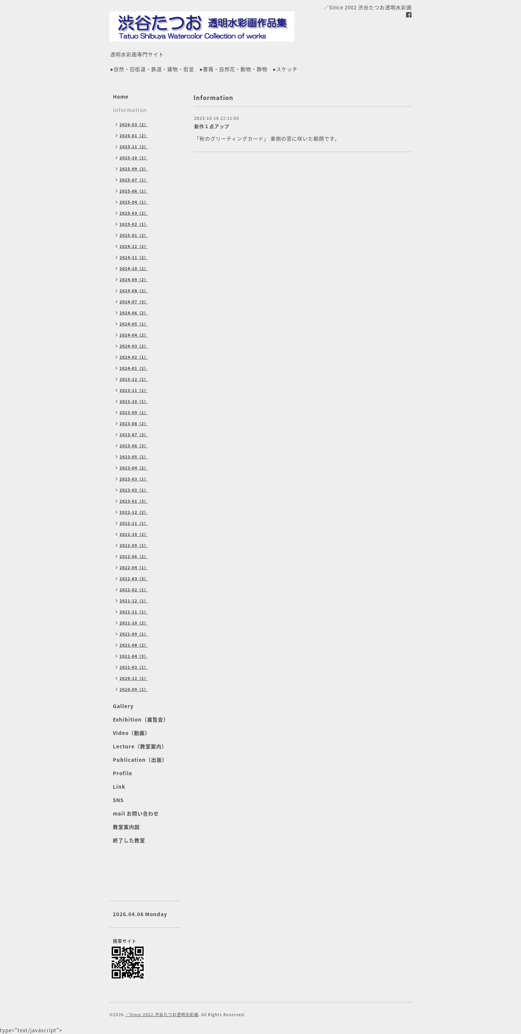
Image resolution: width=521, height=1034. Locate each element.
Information (130, 110)
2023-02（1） (134, 490)
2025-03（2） (134, 213)
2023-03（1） (134, 479)
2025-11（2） (134, 147)
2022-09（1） (134, 545)
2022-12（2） (134, 512)
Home (121, 96)
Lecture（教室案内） (140, 746)
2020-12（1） (134, 678)
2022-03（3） (134, 579)
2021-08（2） (134, 645)
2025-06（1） (134, 191)
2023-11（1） (134, 390)
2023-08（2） (134, 424)
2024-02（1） (134, 357)
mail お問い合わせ (136, 813)
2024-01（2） (134, 368)
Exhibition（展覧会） (141, 719)
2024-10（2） (134, 269)
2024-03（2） (134, 346)
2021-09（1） (134, 634)
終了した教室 (129, 840)
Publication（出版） (140, 760)
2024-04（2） (134, 335)
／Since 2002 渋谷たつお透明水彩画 (162, 1015)
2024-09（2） (134, 280)
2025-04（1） (134, 202)
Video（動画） (131, 733)
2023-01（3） (134, 501)
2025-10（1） (134, 158)
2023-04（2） (134, 468)
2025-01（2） (134, 235)
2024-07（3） (134, 302)
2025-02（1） (134, 224)
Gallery (123, 706)
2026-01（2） (134, 136)
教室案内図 (126, 827)
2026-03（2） (134, 125)
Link (119, 786)
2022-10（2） (134, 534)
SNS (118, 800)
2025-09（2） (134, 169)
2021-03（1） (134, 667)
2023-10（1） (134, 401)
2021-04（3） (134, 656)
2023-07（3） (134, 435)
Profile (122, 773)
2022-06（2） (134, 556)
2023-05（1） (134, 457)
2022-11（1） (134, 523)
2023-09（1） (134, 412)
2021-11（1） (134, 612)
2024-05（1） (134, 324)
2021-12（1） (134, 601)
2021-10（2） (134, 623)
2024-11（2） (134, 257)
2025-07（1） (134, 180)
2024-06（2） (134, 313)
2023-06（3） (134, 446)
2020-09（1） (134, 689)
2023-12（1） (134, 379)
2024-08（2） (134, 291)
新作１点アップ (211, 126)
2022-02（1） (134, 590)
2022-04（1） (134, 568)
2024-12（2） (134, 246)
